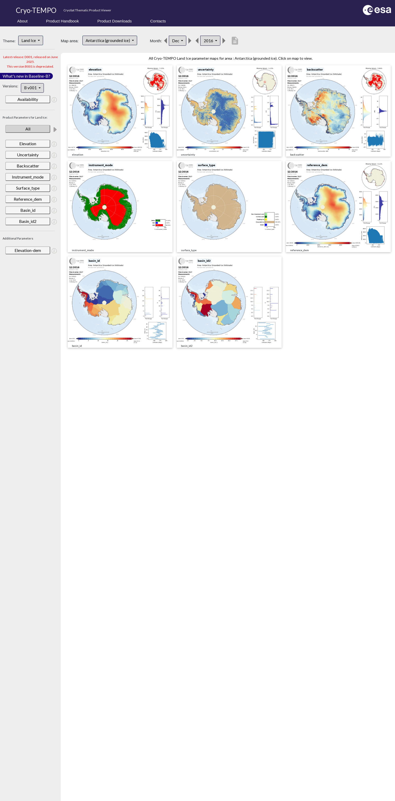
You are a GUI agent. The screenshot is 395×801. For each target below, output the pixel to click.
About (22, 21)
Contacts (158, 21)
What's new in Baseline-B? (26, 75)
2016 (209, 40)
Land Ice (29, 40)
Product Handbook (62, 21)
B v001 (31, 87)
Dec (176, 40)
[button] (54, 99)
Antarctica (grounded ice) (108, 40)
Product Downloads (114, 21)
